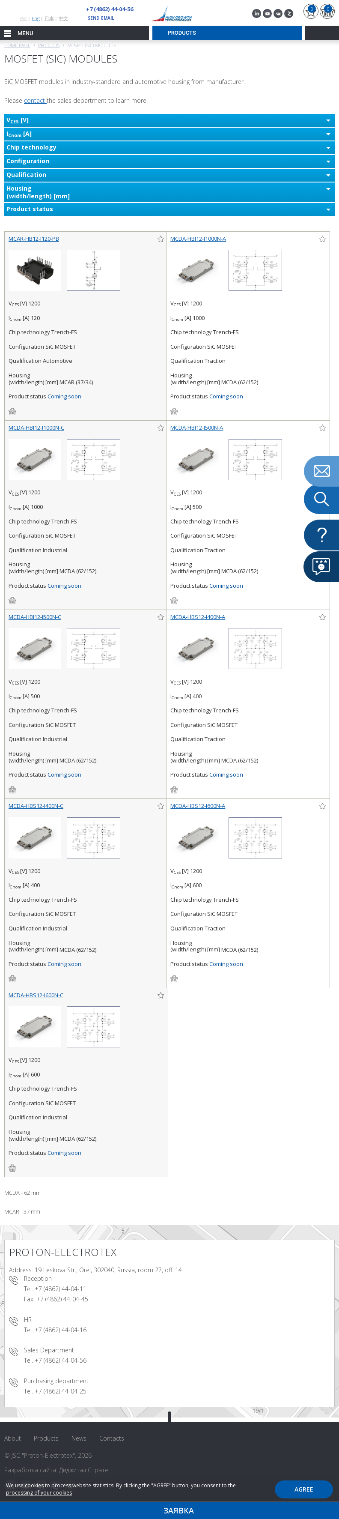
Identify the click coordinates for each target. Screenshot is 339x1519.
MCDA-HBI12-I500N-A (196, 427)
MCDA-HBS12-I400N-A (197, 617)
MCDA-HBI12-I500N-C (35, 617)
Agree (303, 1489)
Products (48, 45)
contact (35, 100)
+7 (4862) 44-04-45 (62, 1299)
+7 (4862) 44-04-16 (60, 1330)
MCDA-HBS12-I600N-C (36, 995)
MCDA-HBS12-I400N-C (36, 806)
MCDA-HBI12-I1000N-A (198, 238)
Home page (17, 45)
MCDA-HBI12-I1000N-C (36, 427)
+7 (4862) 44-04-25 (60, 1391)
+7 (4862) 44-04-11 (60, 1289)
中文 (63, 18)
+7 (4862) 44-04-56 (109, 9)
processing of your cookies (39, 1492)
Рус (23, 18)
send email (101, 18)
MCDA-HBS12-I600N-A (197, 806)
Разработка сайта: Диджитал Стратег (57, 1470)
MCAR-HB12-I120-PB (34, 238)
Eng (36, 18)
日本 (49, 18)
